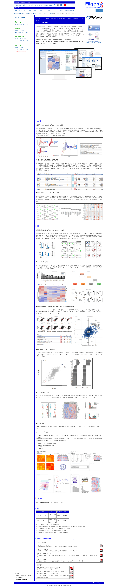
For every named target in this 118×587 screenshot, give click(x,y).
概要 (16, 10)
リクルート (36, 10)
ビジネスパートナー (50, 10)
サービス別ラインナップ (21, 24)
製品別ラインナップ (20, 30)
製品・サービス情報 (28, 5)
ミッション (22, 10)
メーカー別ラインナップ (21, 32)
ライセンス (60, 10)
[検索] (89, 10)
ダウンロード (38, 5)
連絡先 (42, 10)
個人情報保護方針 (69, 10)
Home (15, 13)
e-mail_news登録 (48, 5)
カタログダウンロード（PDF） (94, 42)
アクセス (28, 10)
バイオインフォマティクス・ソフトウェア (41, 13)
